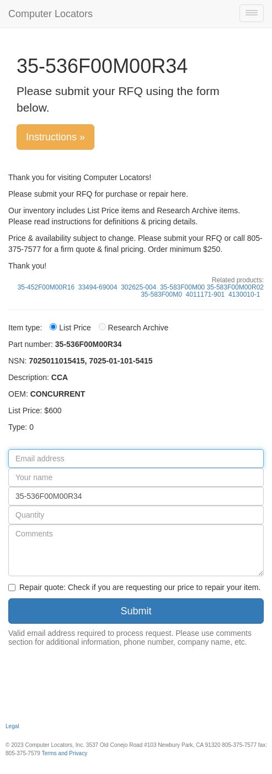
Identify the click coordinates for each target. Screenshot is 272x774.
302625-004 (138, 287)
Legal (12, 726)
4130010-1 (244, 294)
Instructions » (55, 137)
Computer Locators (50, 13)
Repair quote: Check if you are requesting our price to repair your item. (134, 587)
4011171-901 (205, 294)
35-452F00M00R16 (46, 287)
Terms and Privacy (64, 753)
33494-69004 (98, 287)
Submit (135, 611)
